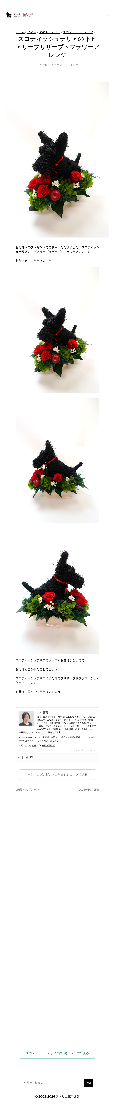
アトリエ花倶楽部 (68, 1096)
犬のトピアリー (49, 32)
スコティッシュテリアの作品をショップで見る (57, 1053)
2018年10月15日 (89, 789)
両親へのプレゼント (29, 789)
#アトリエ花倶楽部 (40, 737)
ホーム (20, 32)
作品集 (31, 32)
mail (34, 745)
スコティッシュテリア (78, 32)
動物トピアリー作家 (46, 716)
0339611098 (48, 745)
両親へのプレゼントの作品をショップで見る (57, 774)
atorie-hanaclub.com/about (83, 750)
